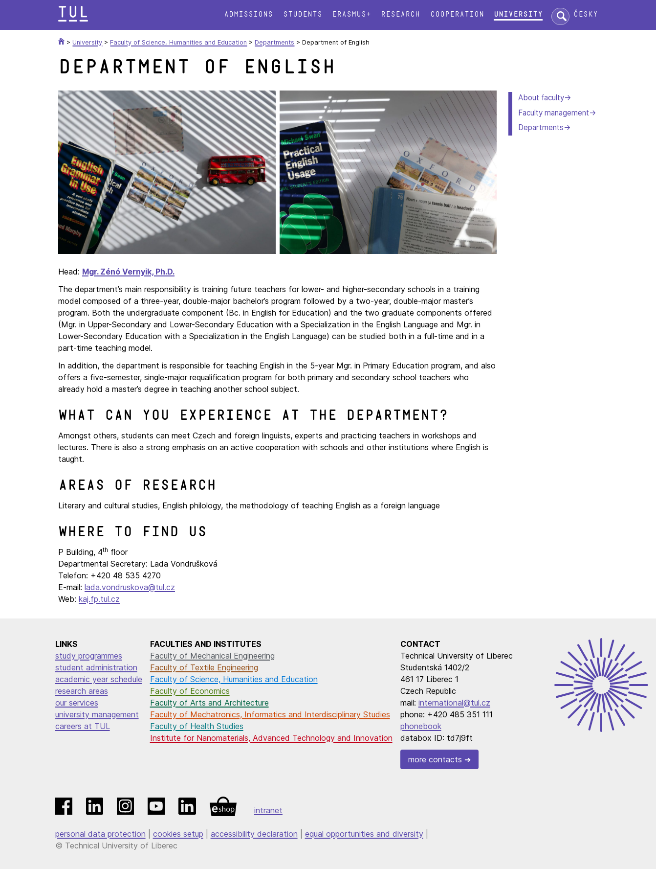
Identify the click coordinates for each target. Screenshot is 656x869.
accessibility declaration (254, 834)
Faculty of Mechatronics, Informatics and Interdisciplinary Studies (270, 714)
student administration (96, 667)
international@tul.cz (454, 703)
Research (400, 14)
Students (302, 14)
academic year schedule (98, 679)
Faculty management (553, 112)
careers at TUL (82, 726)
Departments (541, 127)
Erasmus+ (351, 14)
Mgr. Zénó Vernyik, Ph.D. (128, 271)
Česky (585, 14)
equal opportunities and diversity (364, 834)
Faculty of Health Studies (196, 726)
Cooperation (457, 14)
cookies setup (178, 834)
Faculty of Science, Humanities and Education (234, 679)
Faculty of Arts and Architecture (209, 703)
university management (97, 714)
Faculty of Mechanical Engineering (212, 656)
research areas (81, 691)
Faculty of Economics (190, 691)
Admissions (248, 14)
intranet (268, 810)
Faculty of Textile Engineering (204, 667)
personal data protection (100, 834)
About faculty (541, 97)
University (518, 14)
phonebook (420, 726)
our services (76, 703)
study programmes (88, 656)
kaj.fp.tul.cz (99, 599)
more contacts (435, 759)
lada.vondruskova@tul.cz (130, 587)
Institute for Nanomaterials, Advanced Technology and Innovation (271, 738)
